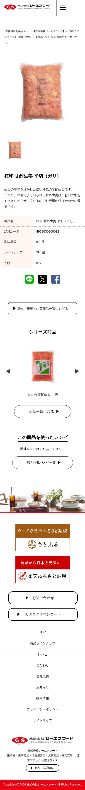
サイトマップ (42, 720)
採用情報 (42, 698)
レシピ (42, 654)
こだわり (42, 665)
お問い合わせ (43, 598)
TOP (42, 632)
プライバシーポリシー (42, 709)
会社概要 (42, 676)
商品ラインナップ (42, 643)
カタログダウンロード (43, 614)
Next (77, 370)
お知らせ (42, 687)
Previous (8, 370)
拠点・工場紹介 (43, 767)
